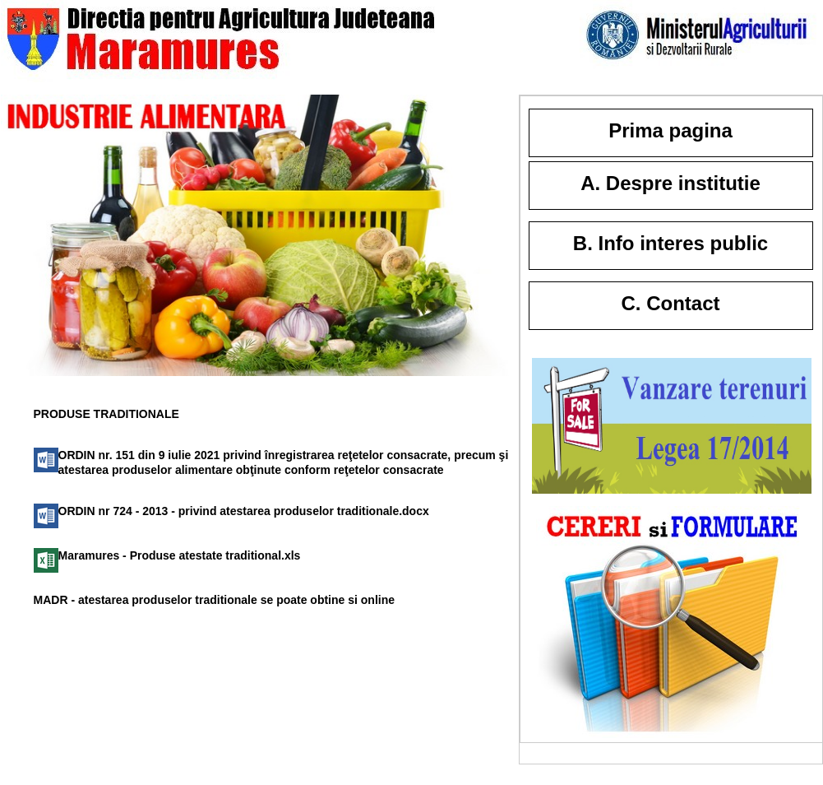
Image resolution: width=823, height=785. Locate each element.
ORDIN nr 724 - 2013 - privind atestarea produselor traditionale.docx (243, 511)
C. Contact (671, 303)
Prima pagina (670, 130)
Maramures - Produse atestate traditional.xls (179, 555)
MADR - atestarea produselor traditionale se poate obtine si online (214, 599)
